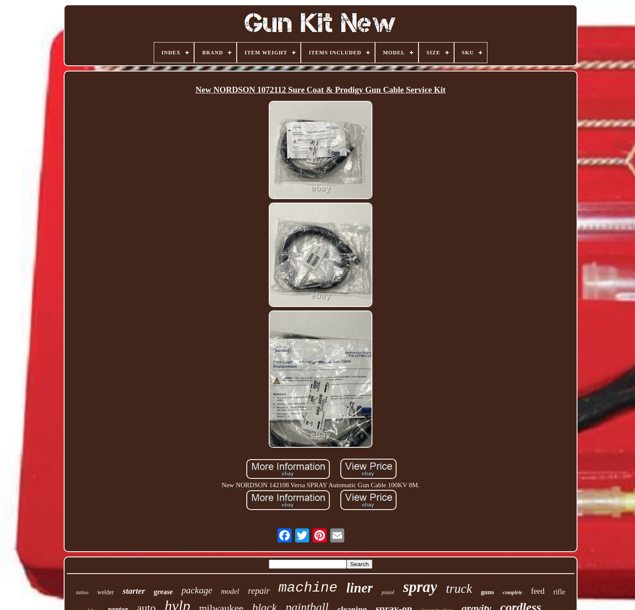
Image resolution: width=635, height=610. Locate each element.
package (196, 590)
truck (459, 588)
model (230, 591)
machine (307, 588)
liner (359, 588)
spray (420, 587)
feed (538, 591)
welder (105, 592)
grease (163, 592)
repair (259, 591)
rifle (559, 592)
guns (487, 592)
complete (512, 592)
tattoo (82, 592)
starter (134, 591)
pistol (388, 592)
